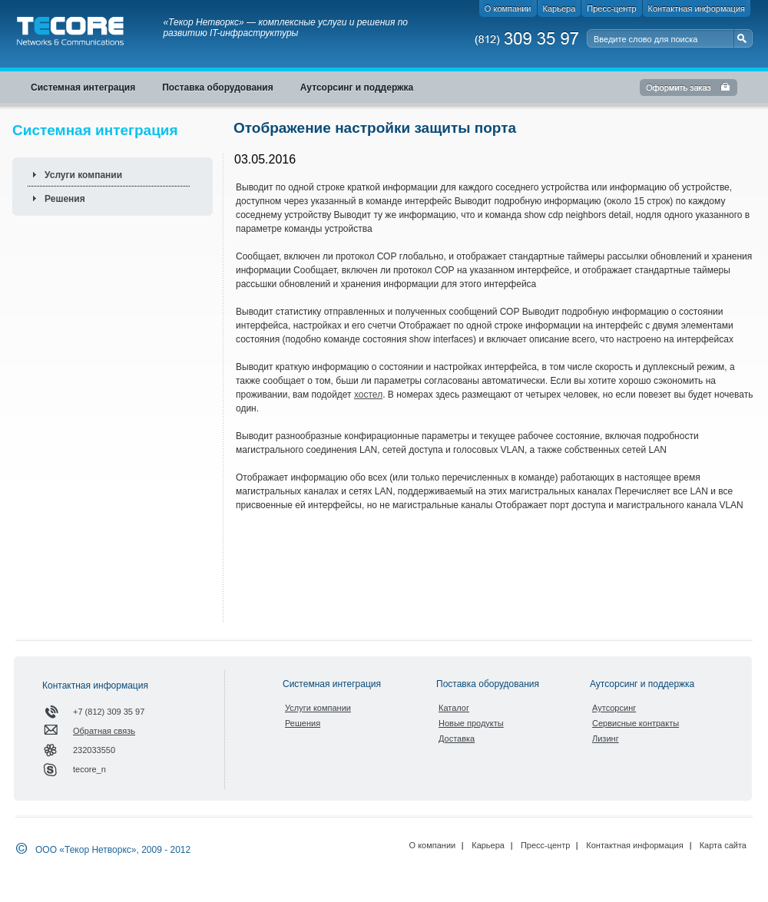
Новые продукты (471, 723)
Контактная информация (634, 845)
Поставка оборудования (487, 684)
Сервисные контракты (635, 723)
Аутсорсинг (614, 707)
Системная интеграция (332, 684)
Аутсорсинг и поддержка (642, 684)
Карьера (488, 845)
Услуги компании (83, 175)
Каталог (454, 707)
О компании (432, 845)
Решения (65, 198)
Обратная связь (104, 730)
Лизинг (605, 738)
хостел (368, 394)
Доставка (457, 738)
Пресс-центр (545, 845)
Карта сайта (723, 845)
